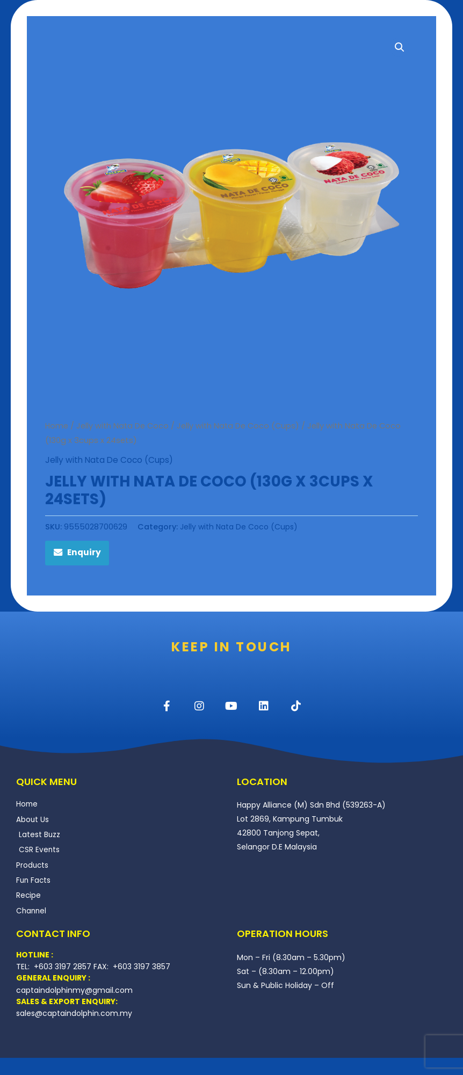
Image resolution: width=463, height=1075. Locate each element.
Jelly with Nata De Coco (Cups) (240, 425)
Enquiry (84, 554)
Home (57, 425)
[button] (399, 47)
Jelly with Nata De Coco (123, 425)
